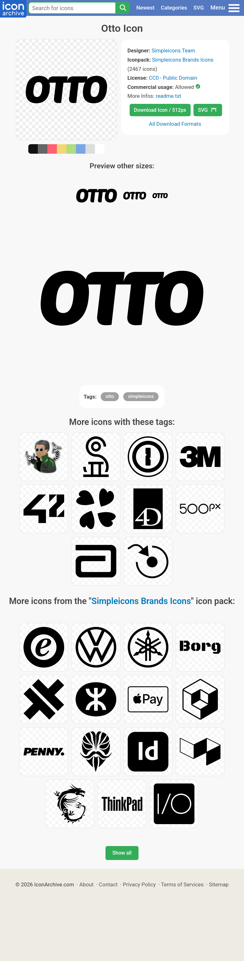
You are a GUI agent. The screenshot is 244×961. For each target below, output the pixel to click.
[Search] (122, 8)
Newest (145, 7)
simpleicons (141, 396)
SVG (198, 7)
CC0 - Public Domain (173, 78)
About (86, 884)
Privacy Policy (139, 884)
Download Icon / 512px (160, 110)
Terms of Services (182, 884)
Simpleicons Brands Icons (183, 60)
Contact (108, 884)
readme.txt (168, 96)
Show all (122, 853)
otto (109, 396)
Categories (174, 7)
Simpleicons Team (173, 50)
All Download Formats (175, 124)
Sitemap (219, 884)
